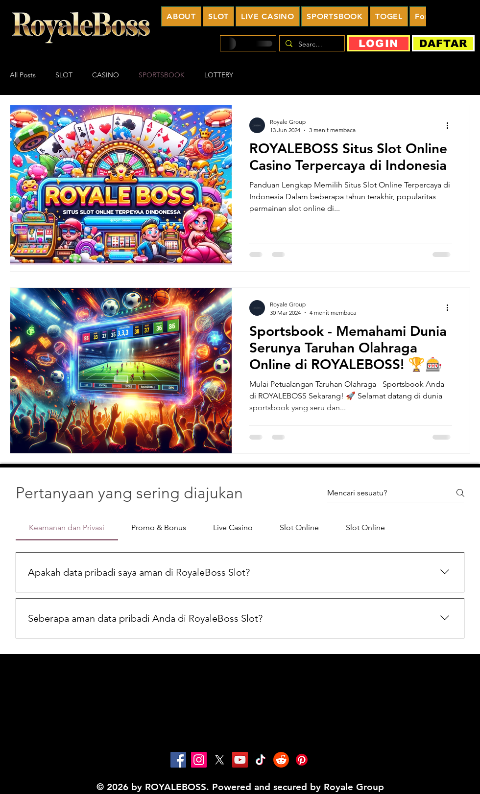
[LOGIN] (378, 43)
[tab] (67, 527)
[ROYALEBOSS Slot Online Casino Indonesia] (178, 760)
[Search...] (311, 44)
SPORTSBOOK (162, 74)
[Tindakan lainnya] (450, 125)
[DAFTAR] (443, 43)
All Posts (23, 74)
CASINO (105, 74)
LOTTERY (218, 74)
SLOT (63, 74)
